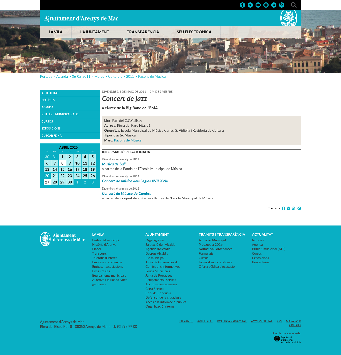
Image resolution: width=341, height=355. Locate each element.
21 (55, 175)
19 (92, 169)
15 (62, 169)
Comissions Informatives (162, 266)
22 (62, 175)
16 (70, 169)
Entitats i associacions (107, 266)
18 (85, 169)
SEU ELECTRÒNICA (194, 32)
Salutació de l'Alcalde (160, 244)
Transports (99, 253)
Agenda (62, 76)
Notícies (48, 100)
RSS (279, 321)
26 (92, 175)
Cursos (47, 121)
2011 (130, 76)
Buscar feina (52, 136)
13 (47, 169)
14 (55, 169)
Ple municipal (154, 258)
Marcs (99, 76)
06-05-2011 (81, 76)
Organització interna (159, 306)
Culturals (115, 76)
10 (77, 163)
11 (85, 163)
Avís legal (205, 321)
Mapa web (293, 321)
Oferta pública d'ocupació (217, 266)
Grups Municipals (157, 271)
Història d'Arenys (104, 244)
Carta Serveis (154, 288)
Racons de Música (152, 76)
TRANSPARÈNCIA (143, 32)
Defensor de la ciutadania (163, 297)
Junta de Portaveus (158, 275)
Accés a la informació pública (165, 302)
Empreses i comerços (107, 262)
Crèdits (295, 325)
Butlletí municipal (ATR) (60, 114)
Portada (46, 76)
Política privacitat (232, 321)
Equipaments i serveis (160, 280)
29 (62, 182)
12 (92, 163)
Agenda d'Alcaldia (157, 249)
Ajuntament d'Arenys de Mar (81, 18)
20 (47, 175)
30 (70, 182)
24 (77, 175)
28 (55, 182)
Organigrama (154, 240)
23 (70, 175)
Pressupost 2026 (211, 244)
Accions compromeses (161, 284)
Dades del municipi (105, 240)
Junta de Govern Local (161, 262)
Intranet (186, 321)
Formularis (206, 253)
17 (77, 169)
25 (85, 175)
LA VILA (56, 32)
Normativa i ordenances (215, 249)
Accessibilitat (261, 321)
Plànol (96, 249)
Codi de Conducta (158, 293)
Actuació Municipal (212, 240)
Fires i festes (101, 271)
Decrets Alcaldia (156, 253)
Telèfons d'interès (104, 258)
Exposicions (51, 128)
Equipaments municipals (109, 275)
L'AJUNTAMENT (94, 32)
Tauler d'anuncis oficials (215, 262)
